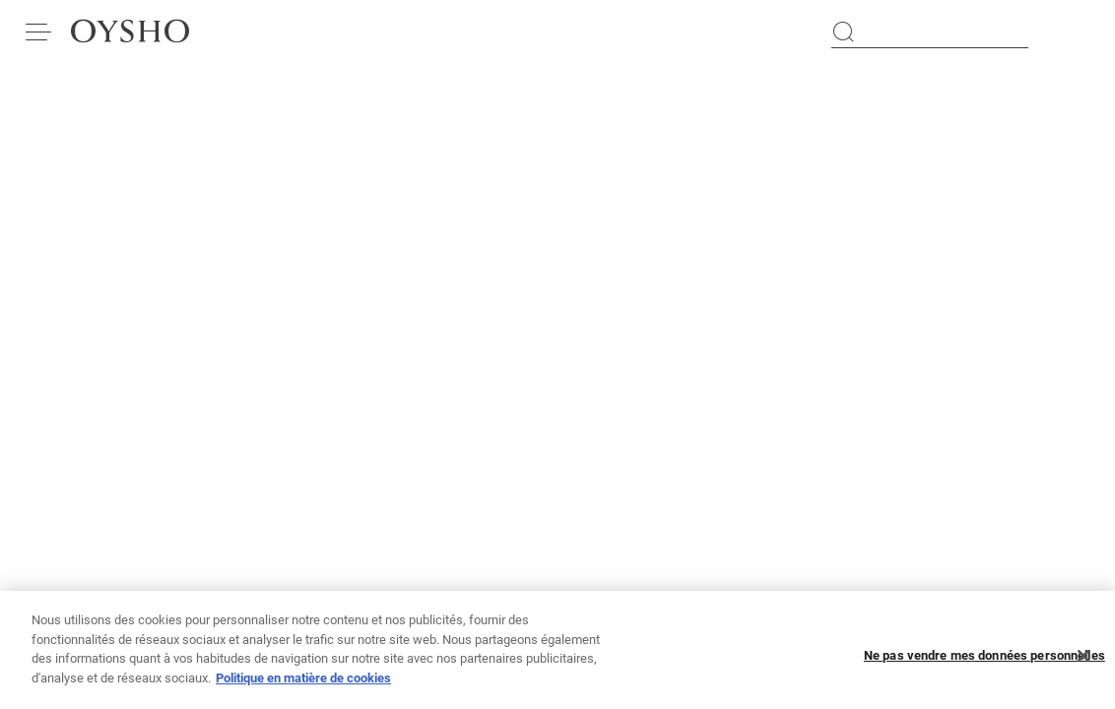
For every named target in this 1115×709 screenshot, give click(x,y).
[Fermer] (1083, 661)
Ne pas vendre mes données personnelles (984, 661)
